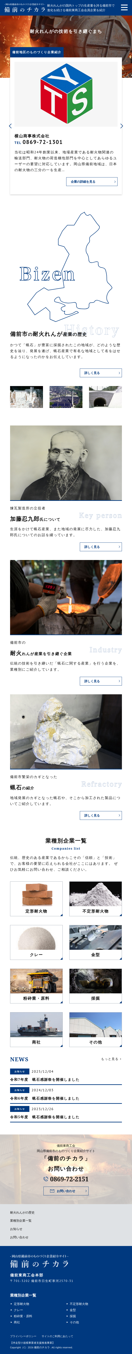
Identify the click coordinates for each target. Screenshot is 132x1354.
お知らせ (16, 1229)
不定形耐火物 (79, 1304)
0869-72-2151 (69, 1179)
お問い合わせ (66, 1191)
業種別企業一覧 (21, 1221)
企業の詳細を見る (83, 181)
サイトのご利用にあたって (57, 1336)
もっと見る (110, 1059)
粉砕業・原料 (23, 1316)
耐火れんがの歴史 (22, 1212)
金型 (73, 1310)
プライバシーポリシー (23, 1336)
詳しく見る (92, 373)
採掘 (73, 1316)
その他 (74, 1322)
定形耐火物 (21, 1304)
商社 (17, 1322)
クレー (18, 1310)
